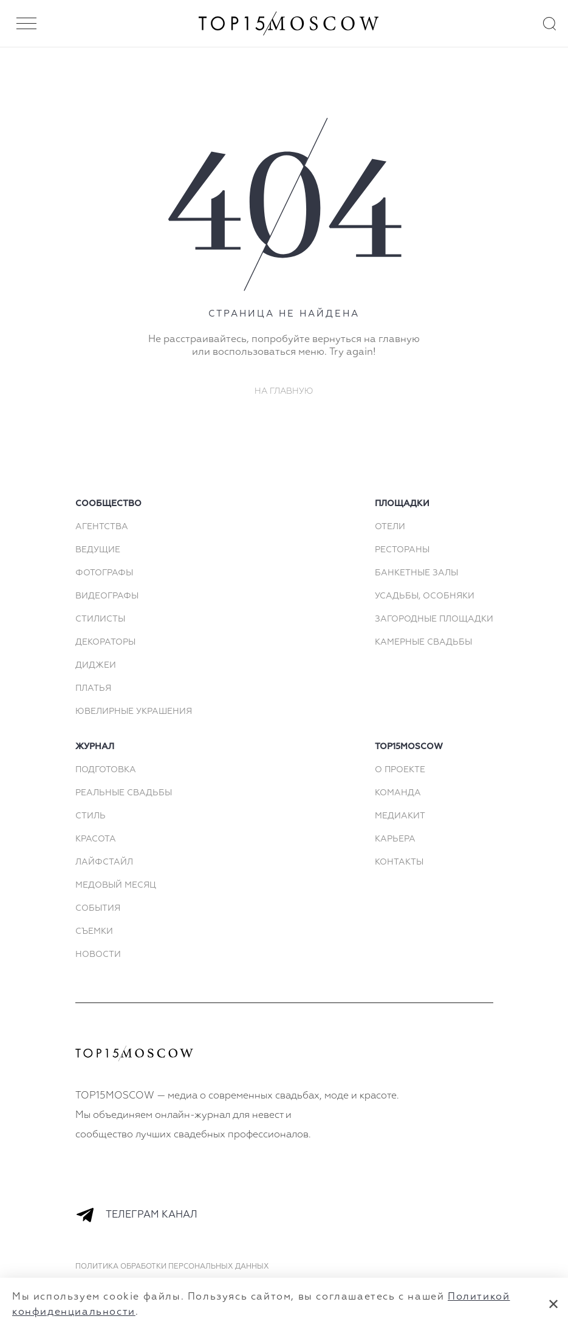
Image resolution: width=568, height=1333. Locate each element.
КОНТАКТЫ (399, 862)
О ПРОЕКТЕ (400, 770)
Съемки (94, 931)
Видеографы (107, 596)
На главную (284, 391)
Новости (98, 954)
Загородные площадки (434, 619)
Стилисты (100, 619)
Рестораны (402, 550)
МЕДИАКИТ (400, 816)
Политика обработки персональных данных (172, 1266)
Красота (95, 839)
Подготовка (105, 770)
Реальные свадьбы (123, 793)
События (97, 908)
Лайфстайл (104, 862)
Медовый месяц (115, 885)
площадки (402, 503)
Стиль (90, 816)
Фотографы (104, 573)
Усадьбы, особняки (424, 596)
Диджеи (95, 665)
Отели (390, 527)
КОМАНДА (398, 793)
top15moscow (409, 746)
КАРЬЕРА (395, 839)
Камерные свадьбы (423, 642)
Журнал (94, 746)
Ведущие (97, 550)
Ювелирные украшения (133, 711)
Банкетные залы (416, 573)
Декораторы (105, 642)
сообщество (108, 503)
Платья (93, 688)
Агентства (101, 527)
